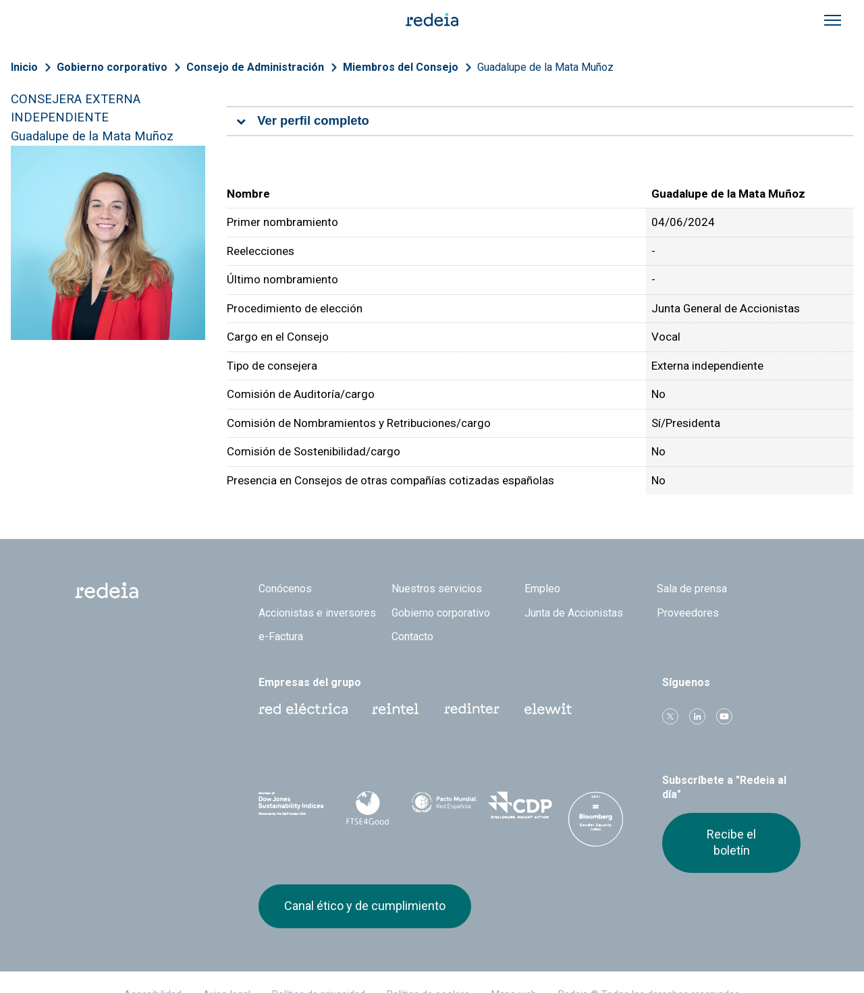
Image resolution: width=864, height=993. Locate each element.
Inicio (24, 67)
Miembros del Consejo (400, 67)
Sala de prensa (692, 588)
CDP (520, 805)
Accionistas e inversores (317, 612)
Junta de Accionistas (573, 612)
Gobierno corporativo (112, 67)
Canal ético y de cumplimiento (365, 906)
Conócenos (285, 588)
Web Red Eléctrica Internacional (471, 709)
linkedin (697, 716)
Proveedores (688, 612)
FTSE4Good (367, 808)
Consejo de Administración (255, 67)
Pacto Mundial (444, 806)
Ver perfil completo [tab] (313, 120)
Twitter (670, 716)
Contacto (412, 636)
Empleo (542, 588)
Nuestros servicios (437, 588)
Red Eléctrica (303, 709)
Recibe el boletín (731, 842)
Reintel (395, 709)
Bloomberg (595, 819)
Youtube (724, 716)
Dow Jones (291, 805)
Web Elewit (548, 709)
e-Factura (281, 636)
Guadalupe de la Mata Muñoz (545, 67)
